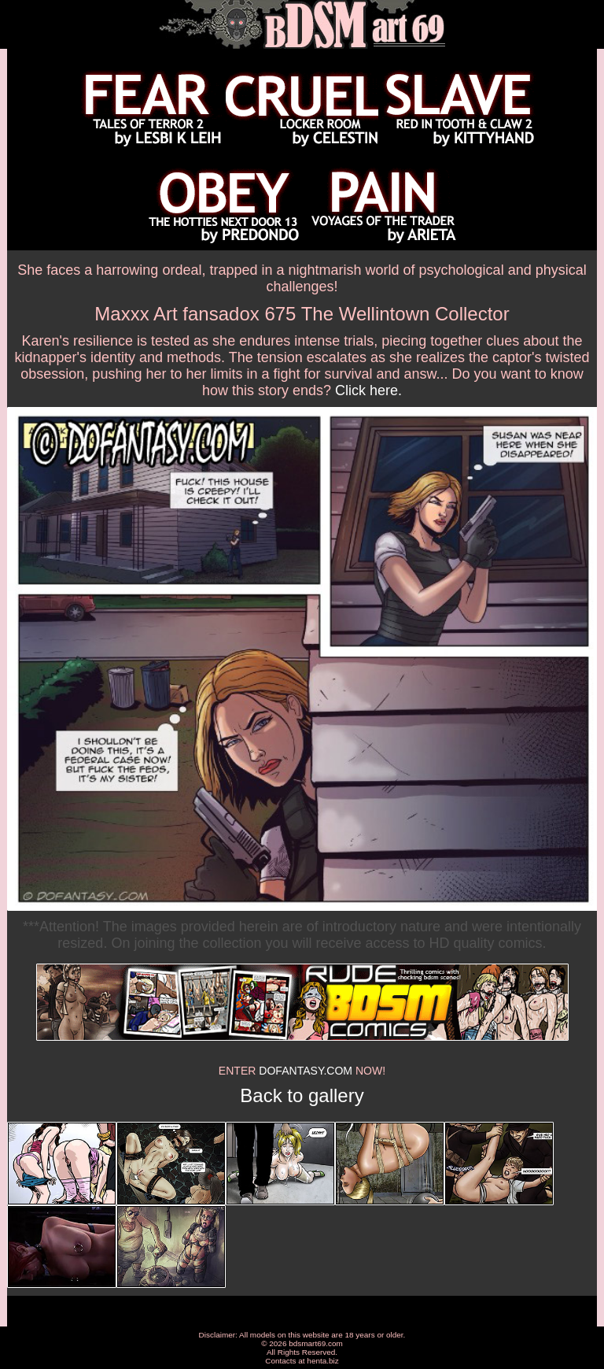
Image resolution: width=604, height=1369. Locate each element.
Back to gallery (301, 1095)
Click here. (368, 390)
